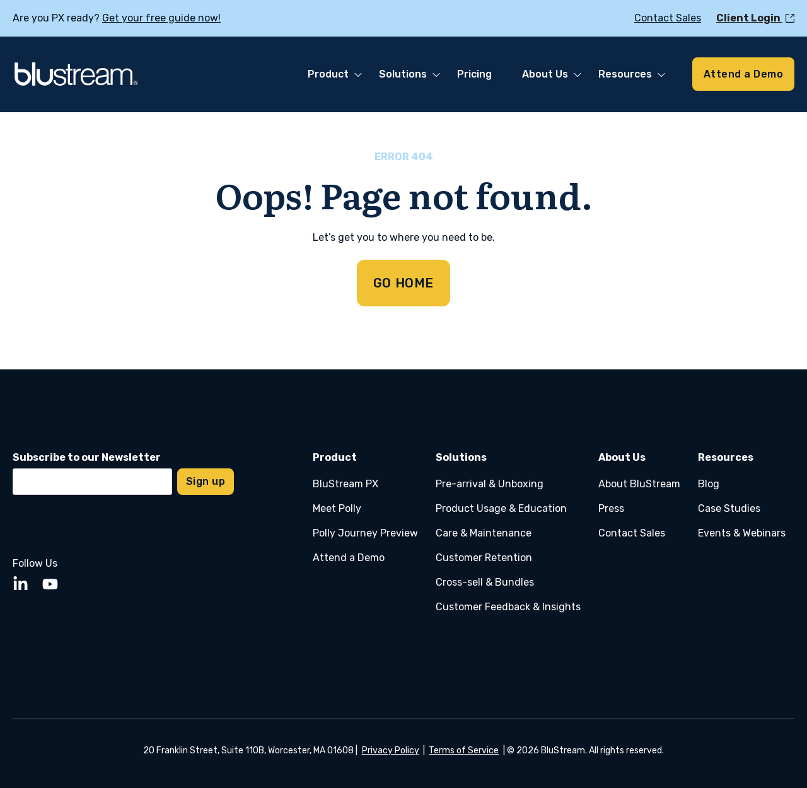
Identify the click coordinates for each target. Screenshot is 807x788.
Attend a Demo (349, 557)
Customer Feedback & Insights (508, 606)
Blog (708, 483)
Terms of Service (464, 750)
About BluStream (639, 483)
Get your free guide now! (161, 18)
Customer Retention (484, 557)
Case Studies (729, 508)
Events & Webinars (742, 533)
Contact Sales (631, 533)
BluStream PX (345, 483)
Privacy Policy (390, 750)
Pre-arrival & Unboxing (489, 483)
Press (611, 508)
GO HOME (403, 283)
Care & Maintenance (483, 533)
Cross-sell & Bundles (485, 582)
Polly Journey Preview (365, 533)
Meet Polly (337, 508)
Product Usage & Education (501, 508)
